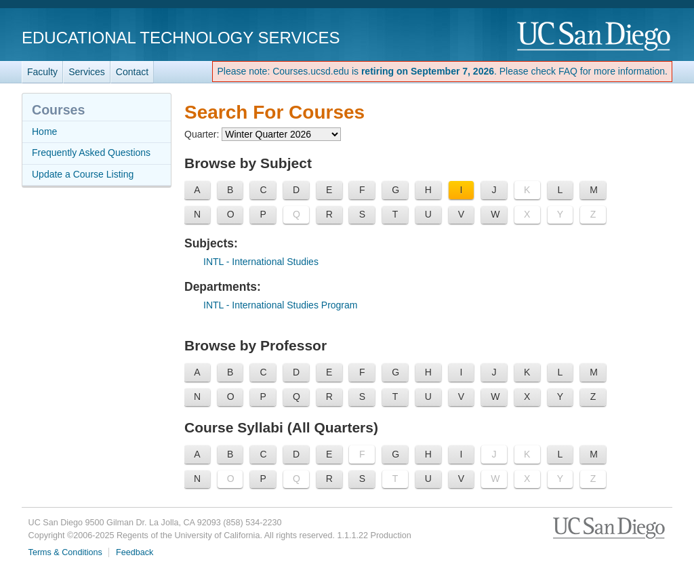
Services (86, 71)
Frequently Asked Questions (91, 152)
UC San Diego (594, 37)
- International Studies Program (280, 305)
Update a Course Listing (83, 174)
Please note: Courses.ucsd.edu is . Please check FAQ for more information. (442, 71)
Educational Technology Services (181, 37)
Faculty (42, 71)
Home (44, 131)
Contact (132, 71)
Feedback (134, 552)
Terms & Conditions (65, 552)
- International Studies (261, 261)
